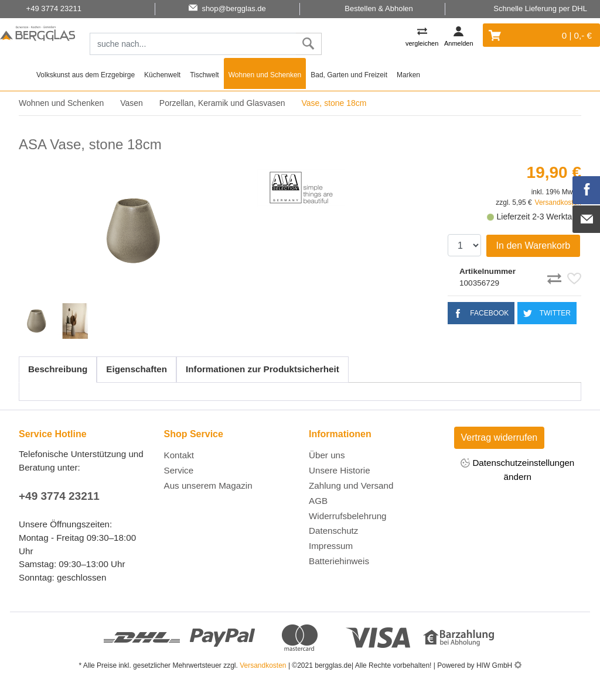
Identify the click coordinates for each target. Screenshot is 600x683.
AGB (318, 501)
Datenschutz (333, 531)
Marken (408, 75)
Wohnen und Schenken (265, 75)
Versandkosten (558, 202)
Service (179, 470)
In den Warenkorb (533, 245)
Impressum (331, 546)
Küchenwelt (162, 75)
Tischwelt (204, 75)
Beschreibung (57, 369)
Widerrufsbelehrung (348, 516)
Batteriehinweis (339, 561)
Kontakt (179, 455)
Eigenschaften (136, 369)
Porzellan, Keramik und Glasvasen (222, 103)
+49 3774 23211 (59, 496)
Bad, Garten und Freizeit (349, 75)
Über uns (327, 455)
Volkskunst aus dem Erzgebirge (85, 75)
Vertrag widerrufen (499, 437)
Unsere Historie (339, 470)
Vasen (131, 103)
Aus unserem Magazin (208, 485)
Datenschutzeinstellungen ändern (517, 469)
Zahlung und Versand (351, 485)
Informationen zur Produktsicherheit (262, 369)
